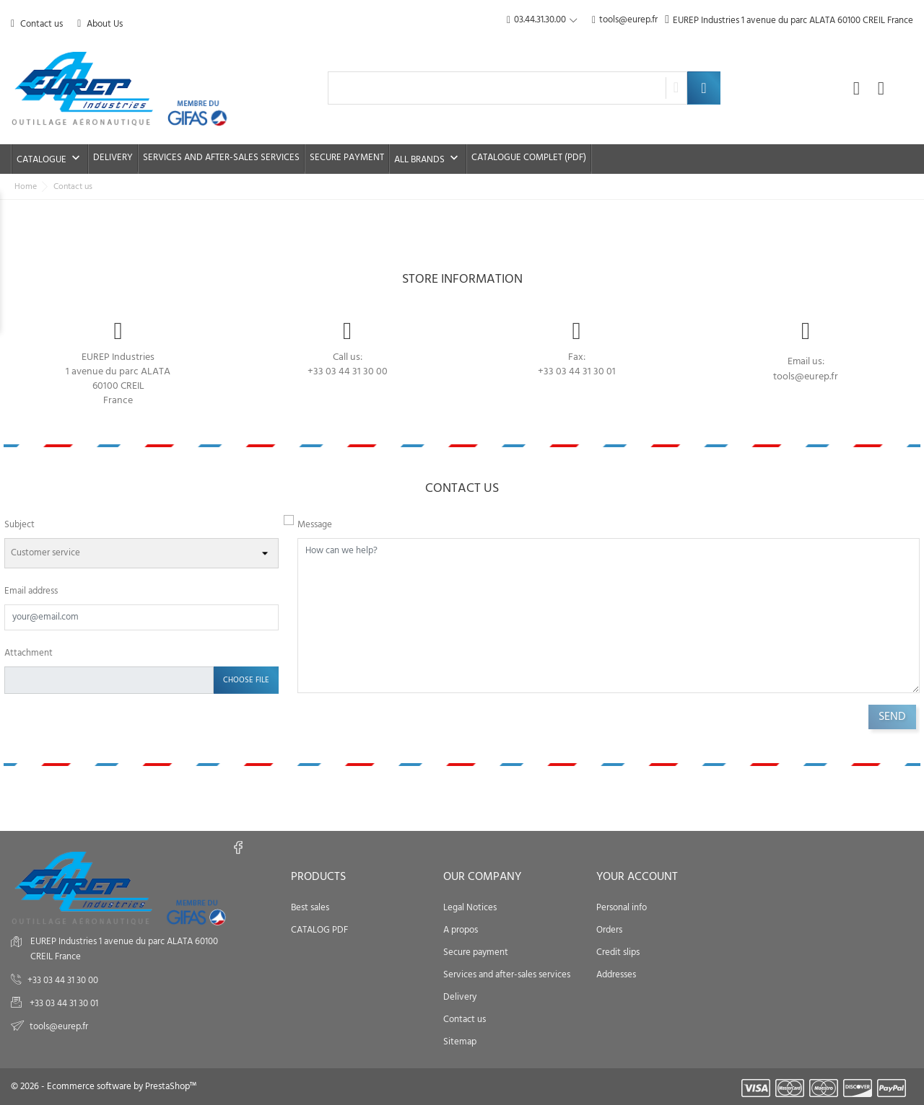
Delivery (113, 157)
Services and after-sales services (221, 157)
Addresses (616, 974)
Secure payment (347, 157)
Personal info (621, 907)
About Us (100, 24)
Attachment (28, 653)
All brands (427, 159)
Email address (31, 591)
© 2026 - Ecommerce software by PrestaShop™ (103, 1086)
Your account (637, 877)
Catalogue (50, 159)
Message (314, 524)
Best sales (310, 907)
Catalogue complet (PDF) (528, 157)
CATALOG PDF (319, 930)
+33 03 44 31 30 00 (348, 372)
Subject (19, 524)
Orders (609, 930)
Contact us (37, 24)
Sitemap (459, 1041)
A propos (460, 930)
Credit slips (618, 952)
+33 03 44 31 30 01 (62, 1003)
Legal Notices (470, 907)
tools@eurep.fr (625, 20)
